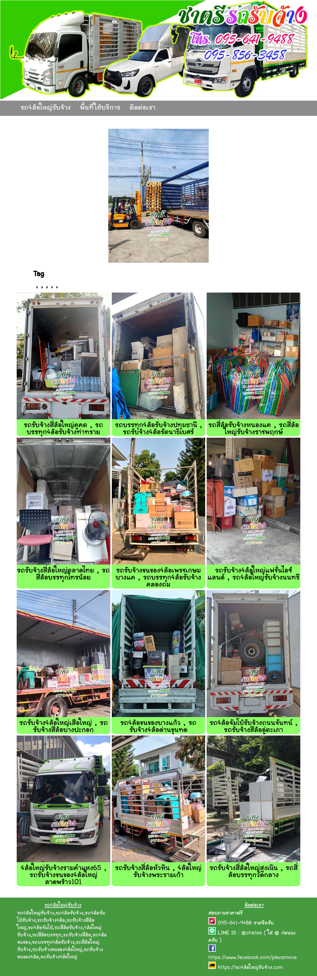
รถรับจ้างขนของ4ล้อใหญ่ (57, 950)
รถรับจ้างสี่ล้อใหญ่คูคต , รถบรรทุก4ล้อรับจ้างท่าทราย (63, 429)
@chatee (251, 933)
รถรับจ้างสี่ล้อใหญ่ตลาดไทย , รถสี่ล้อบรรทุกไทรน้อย (63, 574)
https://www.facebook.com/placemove (252, 957)
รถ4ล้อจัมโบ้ (40, 928)
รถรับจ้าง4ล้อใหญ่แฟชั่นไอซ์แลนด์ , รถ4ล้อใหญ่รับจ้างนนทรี (254, 574)
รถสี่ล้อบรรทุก (46, 935)
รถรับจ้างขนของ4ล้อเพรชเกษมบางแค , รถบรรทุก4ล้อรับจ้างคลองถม (158, 578)
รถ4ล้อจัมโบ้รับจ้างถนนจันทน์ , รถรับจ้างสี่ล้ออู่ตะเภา (253, 727)
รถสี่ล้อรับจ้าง (68, 928)
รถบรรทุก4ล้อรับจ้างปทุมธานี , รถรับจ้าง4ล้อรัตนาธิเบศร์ (158, 429)
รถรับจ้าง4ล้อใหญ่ (58, 957)
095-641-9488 (236, 923)
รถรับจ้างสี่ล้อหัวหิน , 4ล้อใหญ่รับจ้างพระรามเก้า (158, 872)
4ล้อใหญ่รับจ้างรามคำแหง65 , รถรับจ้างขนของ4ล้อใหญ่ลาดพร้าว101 (63, 875)
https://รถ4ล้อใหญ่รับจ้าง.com (250, 967)
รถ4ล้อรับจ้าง (69, 913)
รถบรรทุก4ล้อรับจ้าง (53, 942)
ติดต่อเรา (142, 108)
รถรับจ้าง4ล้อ (51, 920)
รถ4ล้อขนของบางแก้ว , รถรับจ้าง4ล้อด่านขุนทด (158, 727)
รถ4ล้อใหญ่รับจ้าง (45, 108)
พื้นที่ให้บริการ (100, 108)
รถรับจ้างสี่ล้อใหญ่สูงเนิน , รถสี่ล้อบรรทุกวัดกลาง (254, 872)
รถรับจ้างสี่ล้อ (77, 935)
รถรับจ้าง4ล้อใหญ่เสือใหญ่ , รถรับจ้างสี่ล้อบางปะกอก (63, 727)
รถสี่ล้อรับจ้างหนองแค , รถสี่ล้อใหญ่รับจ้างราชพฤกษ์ (253, 429)
